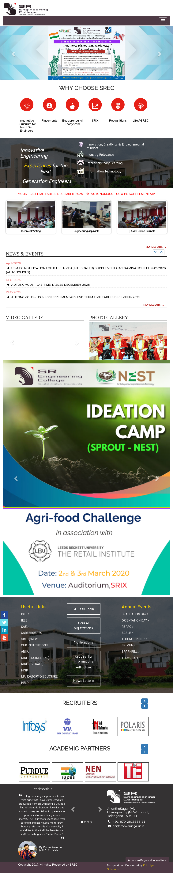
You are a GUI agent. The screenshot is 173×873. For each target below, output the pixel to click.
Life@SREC (141, 120)
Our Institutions (34, 645)
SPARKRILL (131, 651)
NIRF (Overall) (32, 664)
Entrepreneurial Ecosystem (72, 122)
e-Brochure (83, 667)
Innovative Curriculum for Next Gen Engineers (27, 125)
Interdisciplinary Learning (105, 163)
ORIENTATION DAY (136, 620)
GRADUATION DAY (135, 614)
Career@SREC (31, 633)
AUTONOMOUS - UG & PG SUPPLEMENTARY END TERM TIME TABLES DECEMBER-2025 (73, 297)
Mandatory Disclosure (39, 676)
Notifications (83, 642)
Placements (49, 120)
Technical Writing (31, 230)
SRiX (95, 120)
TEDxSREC (130, 658)
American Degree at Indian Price (147, 860)
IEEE (25, 620)
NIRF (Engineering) (35, 658)
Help (25, 683)
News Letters (83, 681)
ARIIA (25, 651)
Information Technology (104, 171)
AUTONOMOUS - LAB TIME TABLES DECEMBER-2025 (56, 194)
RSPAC (128, 627)
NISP (24, 670)
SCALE (128, 633)
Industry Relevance (100, 154)
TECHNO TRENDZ (135, 639)
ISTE (25, 614)
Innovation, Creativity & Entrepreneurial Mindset (115, 146)
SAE (25, 627)
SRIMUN (129, 645)
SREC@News (30, 639)
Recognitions (118, 120)
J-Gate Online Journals (142, 230)
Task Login (83, 609)
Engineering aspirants (86, 230)
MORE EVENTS (156, 246)
